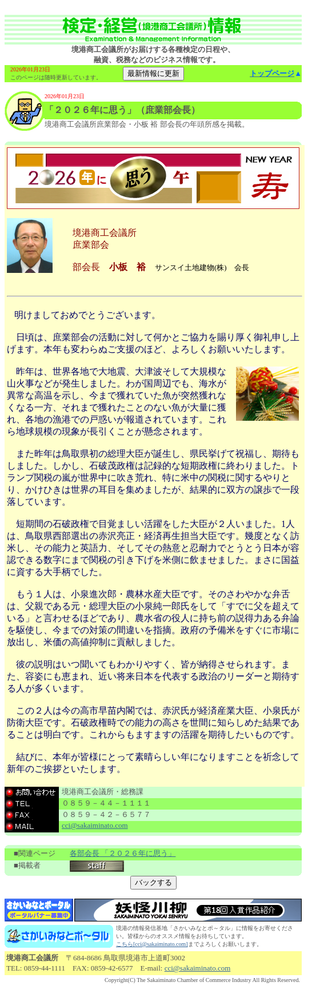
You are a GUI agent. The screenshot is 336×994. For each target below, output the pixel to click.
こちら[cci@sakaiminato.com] (152, 944)
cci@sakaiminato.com (95, 825)
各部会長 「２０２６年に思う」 (122, 853)
